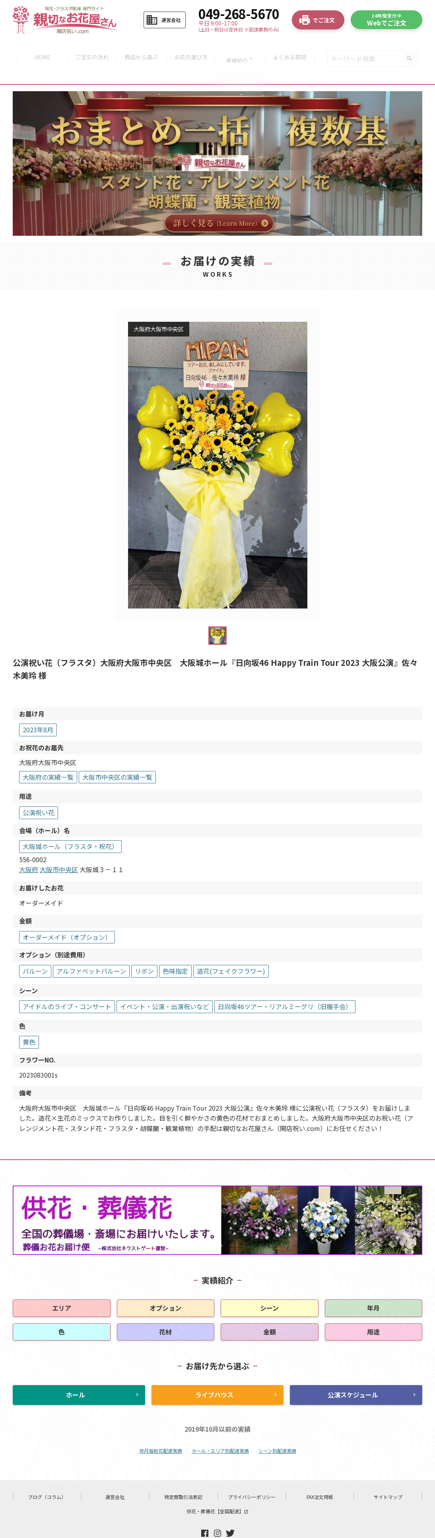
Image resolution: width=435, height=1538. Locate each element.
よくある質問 (294, 48)
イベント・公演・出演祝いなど (164, 985)
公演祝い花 (38, 791)
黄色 (29, 1021)
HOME (38, 48)
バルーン (35, 950)
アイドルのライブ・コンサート (67, 985)
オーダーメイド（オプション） (67, 916)
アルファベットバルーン (91, 950)
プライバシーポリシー (252, 1475)
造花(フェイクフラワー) (231, 950)
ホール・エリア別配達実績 (220, 1429)
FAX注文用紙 (320, 1475)
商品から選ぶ (140, 48)
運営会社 (114, 1475)
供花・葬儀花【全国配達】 (217, 1490)
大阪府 (28, 848)
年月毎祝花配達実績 (160, 1429)
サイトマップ (388, 1475)
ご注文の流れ (89, 48)
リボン (144, 950)
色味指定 (175, 950)
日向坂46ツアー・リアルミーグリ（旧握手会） (285, 985)
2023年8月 (38, 708)
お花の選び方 (191, 48)
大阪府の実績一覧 (48, 756)
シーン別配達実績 (277, 1429)
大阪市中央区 (59, 848)
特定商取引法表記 (183, 1475)
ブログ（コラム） (47, 1475)
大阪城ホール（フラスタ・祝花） (70, 825)
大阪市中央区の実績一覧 (117, 756)
